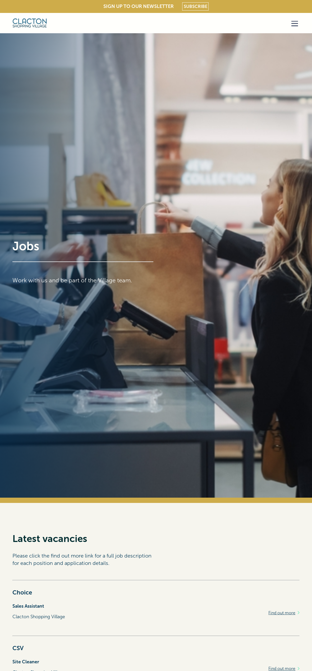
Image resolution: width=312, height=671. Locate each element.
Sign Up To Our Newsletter (138, 6)
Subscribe (195, 6)
